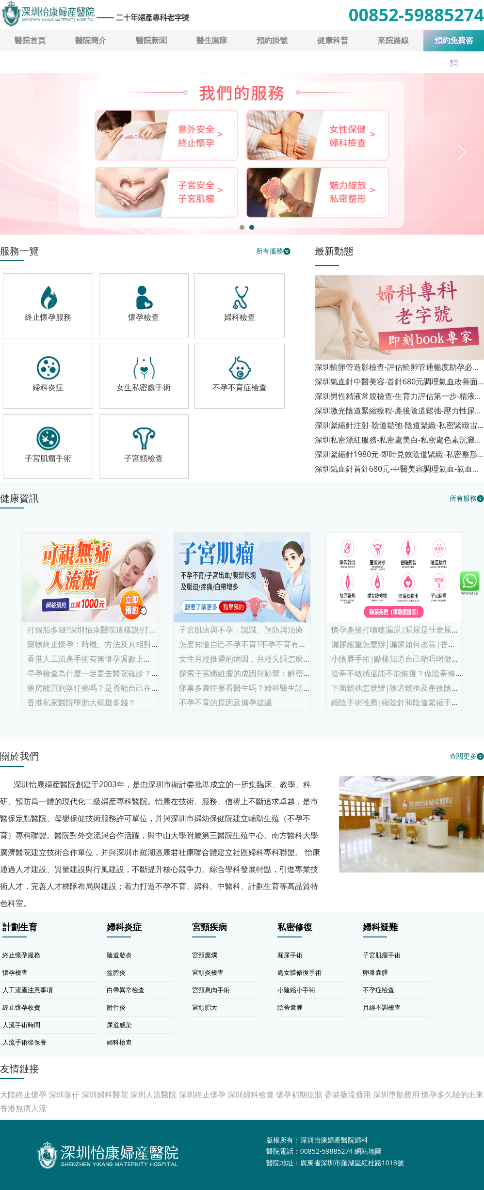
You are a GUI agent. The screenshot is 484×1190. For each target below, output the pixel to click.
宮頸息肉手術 (211, 989)
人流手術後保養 (24, 1042)
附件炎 (116, 1007)
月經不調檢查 (382, 1007)
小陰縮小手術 (296, 989)
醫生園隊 (211, 40)
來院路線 (393, 40)
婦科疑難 (380, 927)
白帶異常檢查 (126, 989)
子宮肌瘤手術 (382, 955)
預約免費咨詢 (454, 43)
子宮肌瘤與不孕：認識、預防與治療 (241, 629)
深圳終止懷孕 (202, 1094)
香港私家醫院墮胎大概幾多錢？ (81, 702)
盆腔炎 (116, 972)
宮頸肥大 (204, 1007)
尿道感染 (119, 1024)
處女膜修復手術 (299, 972)
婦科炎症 (124, 927)
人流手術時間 (21, 1024)
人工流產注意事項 (27, 989)
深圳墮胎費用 (396, 1094)
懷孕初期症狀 (299, 1094)
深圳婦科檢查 (250, 1094)
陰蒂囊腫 (290, 1007)
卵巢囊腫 (375, 972)
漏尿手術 (290, 955)
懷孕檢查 (15, 972)
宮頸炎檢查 (208, 972)
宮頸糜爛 (204, 955)
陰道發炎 (119, 955)
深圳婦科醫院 (104, 1094)
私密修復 (294, 927)
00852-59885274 (416, 15)
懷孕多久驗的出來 (452, 1094)
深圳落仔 (64, 1094)
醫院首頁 (30, 40)
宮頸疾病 (209, 927)
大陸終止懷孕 (23, 1094)
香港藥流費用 (347, 1094)
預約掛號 (272, 40)
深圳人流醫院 (153, 1094)
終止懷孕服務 (21, 955)
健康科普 (332, 40)
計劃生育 (19, 927)
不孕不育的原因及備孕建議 (225, 702)
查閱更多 (463, 756)
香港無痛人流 (23, 1108)
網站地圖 (368, 1151)
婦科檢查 (119, 1042)
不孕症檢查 (378, 989)
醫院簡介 (90, 40)
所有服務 (269, 250)
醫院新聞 (151, 40)
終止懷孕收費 (21, 1007)
